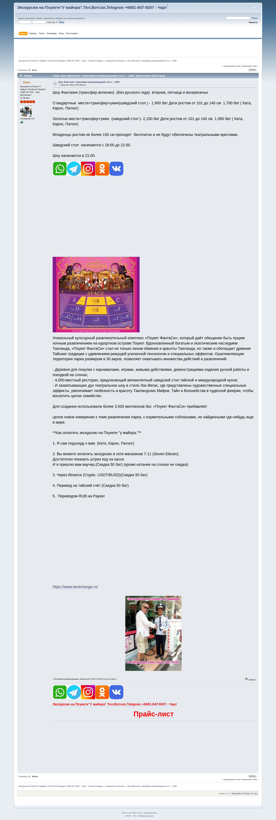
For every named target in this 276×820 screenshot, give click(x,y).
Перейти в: (223, 793)
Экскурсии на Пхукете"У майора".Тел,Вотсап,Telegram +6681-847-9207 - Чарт (92, 7)
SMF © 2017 (137, 813)
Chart (26, 82)
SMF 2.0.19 (126, 813)
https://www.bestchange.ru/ (75, 587)
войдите (59, 18)
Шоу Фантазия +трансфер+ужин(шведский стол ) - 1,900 (88, 82)
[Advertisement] (138, 48)
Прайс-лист (153, 714)
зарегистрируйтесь (76, 18)
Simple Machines (150, 813)
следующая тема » (249, 66)
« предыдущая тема (231, 66)
